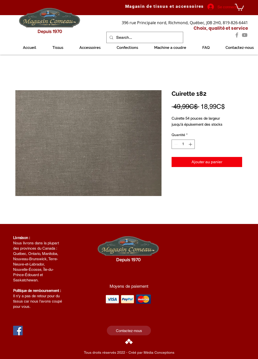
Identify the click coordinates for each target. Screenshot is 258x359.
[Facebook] (237, 35)
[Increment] (191, 144)
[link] (239, 7)
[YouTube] (244, 35)
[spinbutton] (183, 144)
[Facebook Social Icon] (18, 330)
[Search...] (144, 37)
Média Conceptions (159, 352)
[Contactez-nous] (129, 330)
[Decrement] (175, 144)
